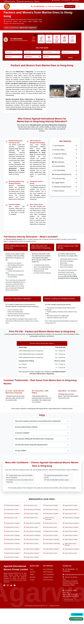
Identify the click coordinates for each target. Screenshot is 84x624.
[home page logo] (7, 6)
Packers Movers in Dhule (31, 521)
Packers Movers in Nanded (12, 538)
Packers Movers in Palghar (71, 550)
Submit (70, 58)
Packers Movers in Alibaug (31, 572)
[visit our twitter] (11, 601)
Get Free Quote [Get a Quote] (68, 615)
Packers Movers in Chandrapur (68, 522)
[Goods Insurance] (65, 192)
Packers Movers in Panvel (12, 533)
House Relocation (48, 584)
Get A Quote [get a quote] (69, 6)
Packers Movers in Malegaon (29, 563)
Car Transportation (49, 40)
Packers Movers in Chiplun (12, 572)
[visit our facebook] (5, 601)
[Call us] (19, 39)
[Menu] (78, 6)
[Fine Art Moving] (65, 159)
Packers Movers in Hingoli (51, 544)
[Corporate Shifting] (65, 167)
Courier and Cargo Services (57, 40)
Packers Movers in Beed (50, 533)
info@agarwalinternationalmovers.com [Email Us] (25, 1)
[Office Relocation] (65, 163)
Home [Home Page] (7, 27)
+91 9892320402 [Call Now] (37, 6)
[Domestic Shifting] (65, 150)
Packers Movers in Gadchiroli (49, 550)
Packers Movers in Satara (31, 533)
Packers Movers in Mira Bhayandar (70, 556)
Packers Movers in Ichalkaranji (29, 528)
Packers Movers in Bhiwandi (51, 562)
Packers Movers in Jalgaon (51, 517)
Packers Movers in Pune (31, 506)
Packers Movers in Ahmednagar (49, 522)
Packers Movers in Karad (70, 568)
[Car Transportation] (65, 171)
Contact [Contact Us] (32, 595)
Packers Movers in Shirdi (50, 568)
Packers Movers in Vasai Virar (11, 563)
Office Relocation (42, 40)
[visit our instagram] (8, 601)
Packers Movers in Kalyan (31, 556)
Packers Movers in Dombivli (12, 556)
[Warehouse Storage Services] (65, 187)
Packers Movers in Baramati (32, 568)
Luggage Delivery (65, 40)
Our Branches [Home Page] (14, 27)
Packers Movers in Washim (71, 544)
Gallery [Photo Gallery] (32, 590)
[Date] (32, 57)
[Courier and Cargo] (65, 179)
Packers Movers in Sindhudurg (29, 544)
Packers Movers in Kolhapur (12, 517)
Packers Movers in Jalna (50, 527)
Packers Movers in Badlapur (12, 568)
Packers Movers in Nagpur (51, 506)
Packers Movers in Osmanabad (29, 538)
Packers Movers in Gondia (31, 550)
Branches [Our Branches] (32, 592)
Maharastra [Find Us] (37, 1)
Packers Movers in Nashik (70, 506)
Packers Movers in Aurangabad (29, 511)
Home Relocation (34, 40)
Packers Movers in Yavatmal (71, 533)
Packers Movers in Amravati (71, 511)
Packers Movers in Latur (11, 521)
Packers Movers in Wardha (51, 538)
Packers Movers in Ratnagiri (12, 544)
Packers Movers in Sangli (31, 517)
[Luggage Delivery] (65, 183)
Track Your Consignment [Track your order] (54, 6)
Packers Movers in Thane (11, 511)
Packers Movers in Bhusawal (71, 527)
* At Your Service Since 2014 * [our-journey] (73, 2)
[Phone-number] (5, 40)
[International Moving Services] (65, 175)
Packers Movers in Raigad (70, 538)
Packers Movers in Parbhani (12, 527)
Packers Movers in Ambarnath (68, 563)
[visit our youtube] (15, 601)
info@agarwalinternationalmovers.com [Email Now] (71, 590)
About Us (32, 587)
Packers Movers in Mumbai (12, 506)
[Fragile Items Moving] (65, 155)
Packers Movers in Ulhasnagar (49, 556)
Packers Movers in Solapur (51, 511)
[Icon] (34, 37)
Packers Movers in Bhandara (12, 550)
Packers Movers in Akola (70, 517)
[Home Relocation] (65, 146)
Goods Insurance (72, 40)
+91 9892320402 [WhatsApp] (76, 618)
